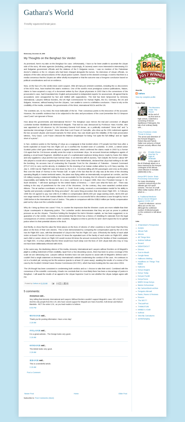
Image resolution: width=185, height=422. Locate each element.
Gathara (141, 94)
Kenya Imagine (144, 270)
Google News (143, 255)
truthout (141, 313)
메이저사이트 (35, 316)
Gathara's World (48, 12)
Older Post (122, 394)
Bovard (141, 243)
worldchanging (144, 319)
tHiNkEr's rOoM (144, 310)
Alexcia (141, 234)
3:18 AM (33, 323)
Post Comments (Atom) (44, 398)
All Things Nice (144, 237)
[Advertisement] (76, 383)
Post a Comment (33, 372)
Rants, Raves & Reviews (148, 294)
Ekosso (141, 249)
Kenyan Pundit (144, 276)
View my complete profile (145, 97)
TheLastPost (143, 303)
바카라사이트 (35, 345)
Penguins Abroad (145, 291)
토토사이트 (34, 360)
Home (76, 394)
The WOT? (142, 300)
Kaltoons (141, 267)
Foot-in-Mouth (143, 252)
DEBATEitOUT (144, 246)
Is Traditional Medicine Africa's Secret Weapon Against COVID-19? (147, 199)
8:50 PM (33, 308)
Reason (141, 297)
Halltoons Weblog (145, 259)
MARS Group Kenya (146, 282)
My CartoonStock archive (148, 288)
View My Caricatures (146, 316)
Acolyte (141, 228)
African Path (143, 231)
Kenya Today (143, 273)
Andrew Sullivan (144, 240)
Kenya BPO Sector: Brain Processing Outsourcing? (148, 178)
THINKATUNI (143, 307)
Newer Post (29, 394)
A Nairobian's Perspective (148, 225)
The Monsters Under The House (154, 110)
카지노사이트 (35, 331)
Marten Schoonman (146, 285)
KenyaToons (143, 279)
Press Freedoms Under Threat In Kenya (147, 133)
